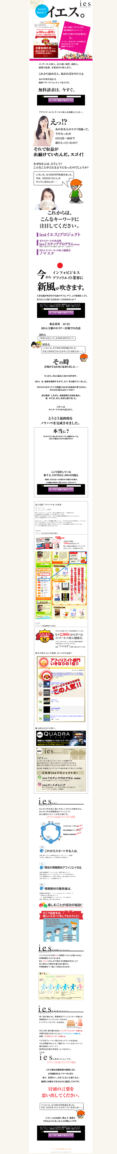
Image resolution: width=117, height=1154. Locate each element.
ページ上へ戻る (54, 1149)
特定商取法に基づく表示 (65, 1149)
